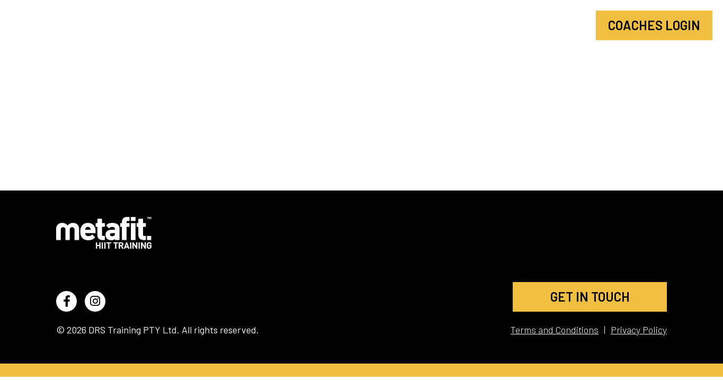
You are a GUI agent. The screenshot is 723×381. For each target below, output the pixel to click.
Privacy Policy (639, 329)
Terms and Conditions (555, 329)
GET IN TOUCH (590, 296)
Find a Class (422, 25)
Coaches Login (654, 25)
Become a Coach (529, 25)
